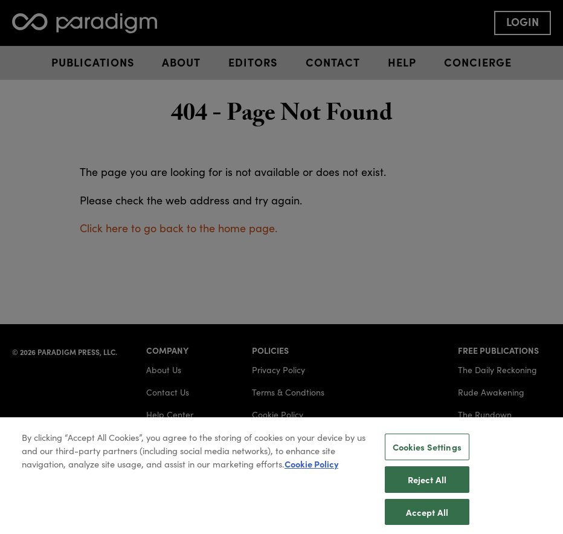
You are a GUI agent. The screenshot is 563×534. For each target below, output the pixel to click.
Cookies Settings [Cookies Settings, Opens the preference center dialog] (427, 450)
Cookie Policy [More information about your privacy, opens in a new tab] (311, 467)
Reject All (427, 483)
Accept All (427, 515)
